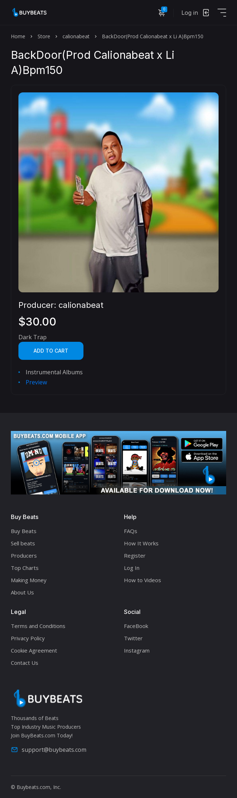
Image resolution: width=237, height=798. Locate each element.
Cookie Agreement (34, 650)
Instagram (137, 650)
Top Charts (25, 567)
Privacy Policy (28, 638)
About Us (22, 592)
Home (18, 36)
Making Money (29, 580)
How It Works (141, 543)
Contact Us (24, 662)
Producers (24, 555)
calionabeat (76, 36)
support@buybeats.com (48, 750)
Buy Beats (23, 531)
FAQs (130, 531)
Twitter (133, 638)
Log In (131, 567)
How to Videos (142, 580)
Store (44, 36)
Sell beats (23, 543)
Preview (36, 382)
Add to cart (51, 351)
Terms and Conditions (38, 625)
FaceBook (136, 625)
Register (135, 555)
